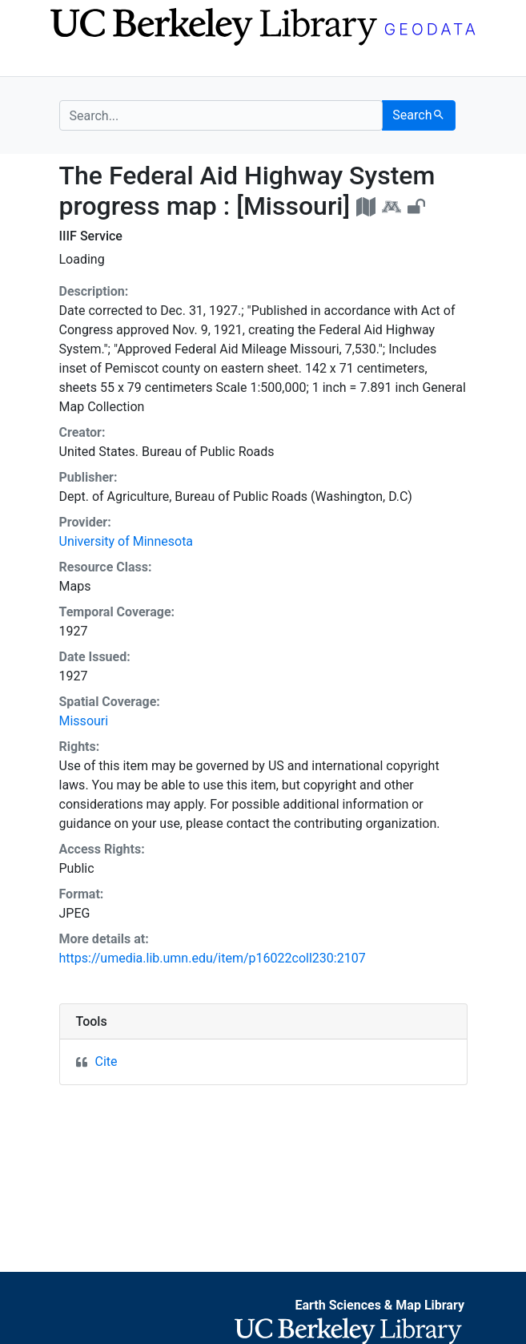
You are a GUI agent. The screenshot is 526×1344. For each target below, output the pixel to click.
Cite (106, 1061)
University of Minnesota (126, 541)
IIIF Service (90, 236)
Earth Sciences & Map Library (379, 1305)
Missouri (84, 721)
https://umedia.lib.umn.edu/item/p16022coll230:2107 (212, 958)
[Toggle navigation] (69, 62)
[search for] (221, 115)
